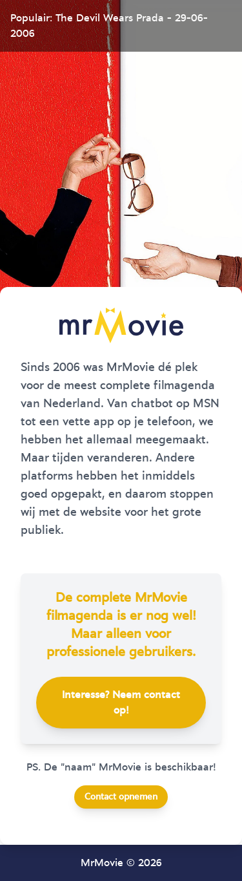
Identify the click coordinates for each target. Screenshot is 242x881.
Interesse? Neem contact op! (121, 703)
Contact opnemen (121, 796)
